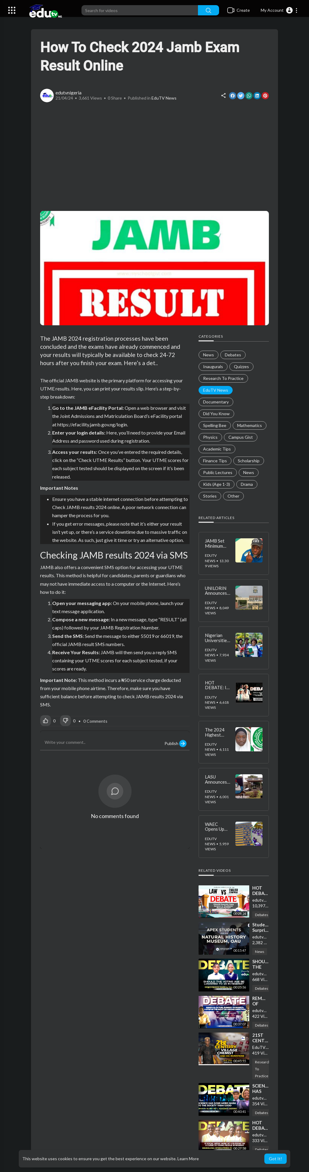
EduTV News (164, 97)
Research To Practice (262, 1069)
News (259, 951)
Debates (261, 914)
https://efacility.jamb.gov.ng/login (91, 424)
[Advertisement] (154, 156)
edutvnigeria (68, 92)
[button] (279, 10)
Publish (175, 743)
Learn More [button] (188, 1158)
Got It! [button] (275, 1158)
